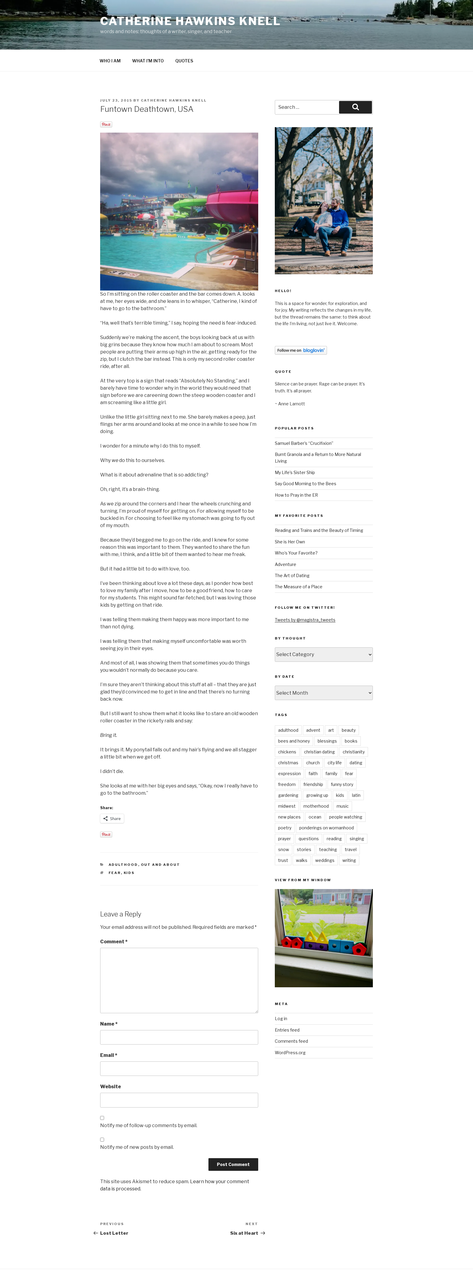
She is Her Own (290, 520)
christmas (288, 740)
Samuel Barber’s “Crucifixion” (304, 421)
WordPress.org (290, 1030)
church (313, 740)
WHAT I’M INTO (148, 39)
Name (109, 1002)
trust (283, 838)
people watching (345, 795)
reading (334, 816)
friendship (313, 762)
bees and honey (294, 719)
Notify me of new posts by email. (137, 1125)
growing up (317, 773)
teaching (328, 827)
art (331, 708)
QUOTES (184, 39)
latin (356, 773)
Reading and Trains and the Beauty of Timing (319, 508)
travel (351, 827)
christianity (354, 730)
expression (289, 751)
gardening (288, 773)
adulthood (123, 843)
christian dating (319, 730)
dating (356, 740)
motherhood (316, 784)
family (331, 751)
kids (129, 851)
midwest (287, 784)
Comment (114, 920)
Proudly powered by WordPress (129, 1262)
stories (304, 827)
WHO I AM (110, 39)
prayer (284, 816)
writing (349, 838)
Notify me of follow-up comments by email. (148, 1104)
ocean (315, 795)
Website (110, 1065)
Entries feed (287, 1008)
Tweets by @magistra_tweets (305, 598)
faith (313, 751)
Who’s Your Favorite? (296, 531)
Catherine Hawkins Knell (190, 21)
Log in (281, 996)
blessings (327, 719)
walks (301, 838)
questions (309, 816)
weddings (325, 838)
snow (283, 827)
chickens (287, 730)
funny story (342, 762)
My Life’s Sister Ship (295, 450)
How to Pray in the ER (296, 473)
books (351, 719)
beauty (349, 708)
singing (357, 816)
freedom (287, 762)
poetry (284, 806)
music (343, 784)
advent (313, 708)
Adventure (285, 542)
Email (108, 1033)
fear (115, 851)
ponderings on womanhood (326, 806)
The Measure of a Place (298, 564)
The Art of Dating (292, 553)
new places (289, 795)
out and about (160, 843)
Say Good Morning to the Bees (305, 461)
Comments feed (291, 1019)
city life (335, 740)
